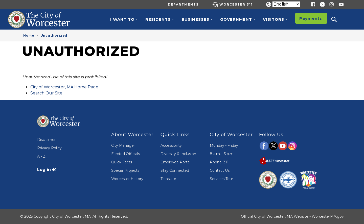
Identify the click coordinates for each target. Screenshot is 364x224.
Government (236, 19)
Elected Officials (125, 154)
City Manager (123, 145)
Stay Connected (175, 170)
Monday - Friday (224, 145)
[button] (337, 19)
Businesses (195, 19)
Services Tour (221, 179)
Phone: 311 (219, 162)
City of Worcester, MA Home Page (64, 87)
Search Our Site (46, 93)
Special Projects (125, 170)
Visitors (273, 19)
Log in (44, 169)
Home (28, 35)
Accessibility (171, 145)
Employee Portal (175, 162)
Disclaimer (46, 139)
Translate (168, 179)
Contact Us (220, 170)
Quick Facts (121, 162)
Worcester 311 (236, 4)
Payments (310, 18)
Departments (183, 4)
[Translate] (286, 4)
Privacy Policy (49, 148)
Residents (158, 19)
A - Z (41, 156)
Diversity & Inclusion (178, 154)
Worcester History (127, 179)
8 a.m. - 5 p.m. (222, 154)
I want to (122, 19)
